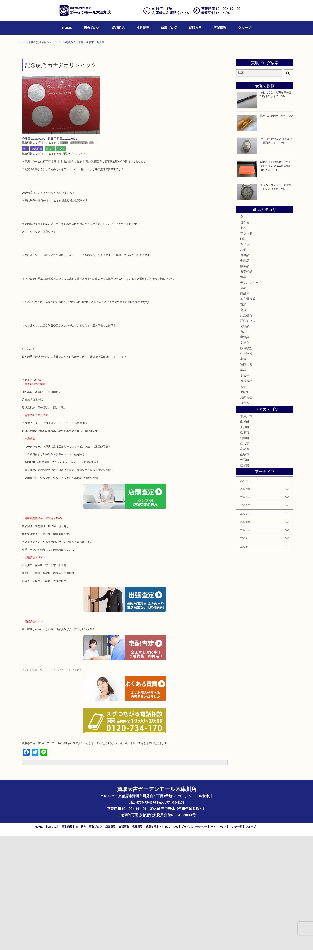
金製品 (244, 374)
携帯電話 (246, 494)
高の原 (244, 563)
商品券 (244, 407)
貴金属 (244, 336)
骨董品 (244, 369)
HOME (67, 27)
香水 (243, 445)
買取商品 (118, 27)
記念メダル (247, 434)
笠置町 (244, 574)
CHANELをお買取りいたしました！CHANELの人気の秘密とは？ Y (276, 279)
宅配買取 (137, 940)
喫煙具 (244, 451)
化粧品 (244, 440)
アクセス (164, 940)
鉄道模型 (246, 462)
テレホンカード (250, 396)
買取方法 (195, 27)
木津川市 (246, 530)
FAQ (175, 940)
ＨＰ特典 (142, 27)
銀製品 (244, 380)
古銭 (243, 418)
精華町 (244, 552)
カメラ (244, 358)
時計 (243, 352)
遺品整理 (151, 940)
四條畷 (244, 579)
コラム (244, 516)
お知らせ (246, 511)
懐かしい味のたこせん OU (276, 229)
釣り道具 (246, 467)
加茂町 (244, 541)
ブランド (246, 347)
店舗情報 (219, 27)
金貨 (243, 424)
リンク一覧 (235, 940)
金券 (243, 402)
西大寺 (50, 262)
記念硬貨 (37, 262)
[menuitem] (67, 27)
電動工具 (246, 478)
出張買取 (124, 940)
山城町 (244, 535)
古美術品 (246, 385)
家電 (243, 473)
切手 (243, 500)
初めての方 (91, 27)
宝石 (243, 342)
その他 (244, 505)
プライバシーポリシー (194, 940)
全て (25, 262)
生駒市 (61, 262)
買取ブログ (169, 27)
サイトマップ (218, 940)
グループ (244, 27)
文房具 (244, 456)
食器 (243, 391)
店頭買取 (110, 940)
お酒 (243, 363)
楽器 (243, 484)
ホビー (244, 489)
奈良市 (244, 546)
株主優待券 (247, 412)
